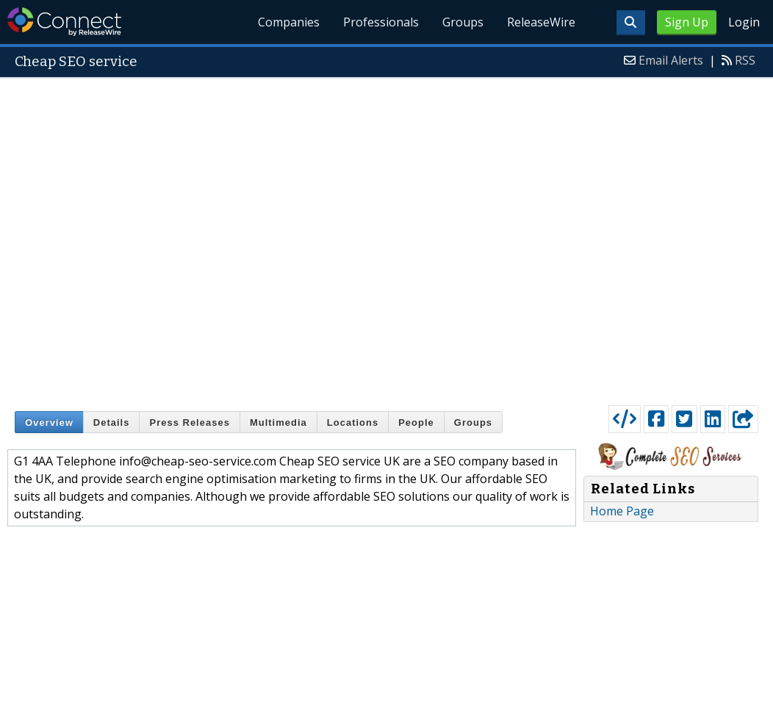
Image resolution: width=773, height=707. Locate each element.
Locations (352, 422)
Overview (49, 422)
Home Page (622, 511)
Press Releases (189, 422)
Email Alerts (671, 60)
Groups (462, 22)
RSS (745, 60)
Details (111, 422)
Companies (289, 22)
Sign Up (686, 22)
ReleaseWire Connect (64, 21)
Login (744, 22)
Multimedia (278, 422)
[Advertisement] (193, 238)
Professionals (381, 22)
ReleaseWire (541, 22)
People (416, 422)
